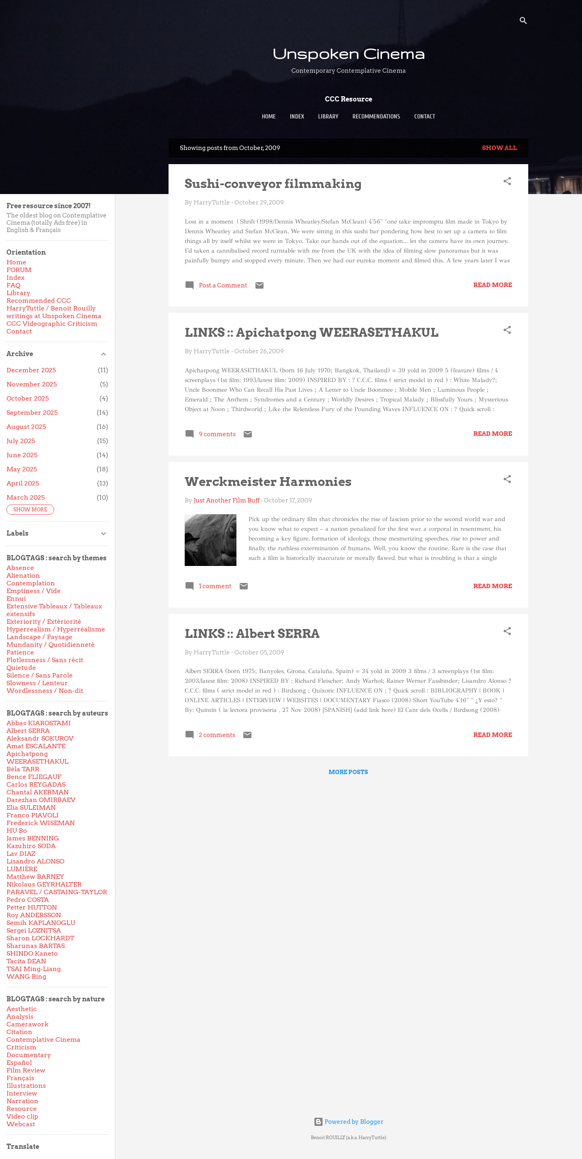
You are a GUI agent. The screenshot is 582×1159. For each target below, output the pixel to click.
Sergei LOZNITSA (33, 930)
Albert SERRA (28, 731)
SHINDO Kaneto (32, 953)
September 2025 (32, 412)
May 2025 (21, 469)
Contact (424, 116)
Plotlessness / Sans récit (44, 660)
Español (19, 1062)
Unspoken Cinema (348, 53)
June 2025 (22, 455)
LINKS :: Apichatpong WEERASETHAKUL (312, 332)
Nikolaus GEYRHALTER (44, 884)
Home (269, 116)
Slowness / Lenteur (37, 683)
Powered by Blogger (349, 1121)
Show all (499, 148)
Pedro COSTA (27, 900)
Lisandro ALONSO (35, 861)
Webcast (20, 1124)
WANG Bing (26, 976)
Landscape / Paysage (39, 637)
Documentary (28, 1055)
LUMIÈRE (21, 869)
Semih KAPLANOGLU (40, 923)
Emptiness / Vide (33, 591)
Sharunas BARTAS (35, 946)
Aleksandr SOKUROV (40, 738)
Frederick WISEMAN (40, 823)
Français (20, 1078)
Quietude (21, 667)
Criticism (21, 1047)
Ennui (16, 598)
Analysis (20, 1016)
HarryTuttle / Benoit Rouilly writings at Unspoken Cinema (53, 312)
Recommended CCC (38, 300)
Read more (492, 285)
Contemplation (30, 583)
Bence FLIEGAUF (33, 777)
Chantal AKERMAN (37, 792)
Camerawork (27, 1024)
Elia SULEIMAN (31, 807)
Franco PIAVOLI (32, 815)
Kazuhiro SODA (31, 846)
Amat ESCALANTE (35, 746)
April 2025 (22, 483)
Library (328, 116)
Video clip (22, 1116)
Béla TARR (22, 769)
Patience (20, 652)
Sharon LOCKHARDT (40, 938)
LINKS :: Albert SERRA (252, 633)
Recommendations (376, 116)
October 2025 (27, 398)
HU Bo (16, 830)
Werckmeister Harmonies (268, 481)
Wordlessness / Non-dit (44, 691)
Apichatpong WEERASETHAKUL (37, 757)
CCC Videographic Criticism (51, 323)
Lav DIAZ (20, 853)
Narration (22, 1101)
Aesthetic (21, 1009)
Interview (21, 1093)
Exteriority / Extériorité (43, 621)
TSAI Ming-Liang (33, 969)
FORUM (19, 270)
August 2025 (26, 427)
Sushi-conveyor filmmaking (273, 183)
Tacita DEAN (26, 961)
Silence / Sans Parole (39, 675)
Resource (21, 1109)
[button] (507, 182)
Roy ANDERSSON (33, 915)
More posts (348, 772)
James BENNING (32, 838)
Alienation (23, 575)
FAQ (13, 285)
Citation (19, 1032)
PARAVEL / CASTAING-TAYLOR (56, 892)
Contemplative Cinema (43, 1039)
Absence (20, 568)
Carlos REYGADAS (35, 784)
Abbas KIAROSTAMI (38, 723)
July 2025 (20, 441)
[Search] (523, 22)
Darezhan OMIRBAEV (41, 800)
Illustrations (26, 1085)
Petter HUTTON (31, 907)
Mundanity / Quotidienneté (50, 644)
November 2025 (31, 384)
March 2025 (25, 497)
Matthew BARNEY (35, 876)
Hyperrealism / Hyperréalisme (55, 629)
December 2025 (31, 370)
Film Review (25, 1070)
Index (297, 116)
